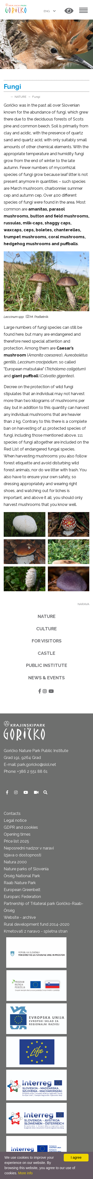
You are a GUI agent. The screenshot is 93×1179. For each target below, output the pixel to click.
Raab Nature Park (20, 882)
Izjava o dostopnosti (22, 855)
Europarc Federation (22, 896)
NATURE (20, 96)
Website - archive (20, 917)
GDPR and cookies (21, 827)
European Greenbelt (22, 889)
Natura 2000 (15, 862)
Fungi (36, 96)
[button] (69, 11)
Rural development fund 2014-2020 (36, 924)
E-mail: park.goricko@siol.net (30, 764)
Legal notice (15, 820)
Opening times (17, 834)
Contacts (12, 813)
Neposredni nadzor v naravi (29, 848)
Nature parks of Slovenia (26, 869)
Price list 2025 (16, 841)
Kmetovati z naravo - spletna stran (35, 931)
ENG (47, 11)
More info (25, 1173)
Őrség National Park (22, 875)
